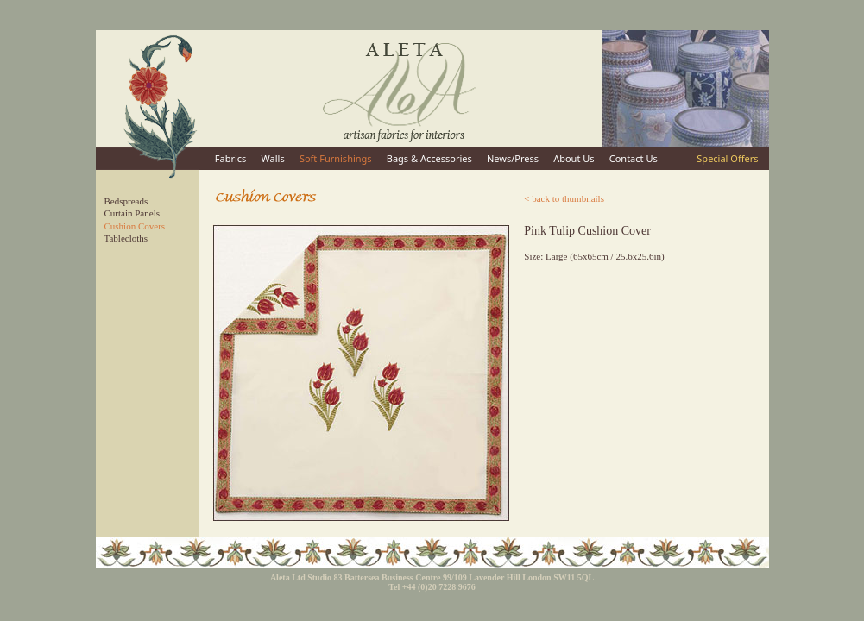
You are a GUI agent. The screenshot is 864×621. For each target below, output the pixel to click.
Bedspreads (126, 201)
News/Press (513, 158)
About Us (573, 158)
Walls (273, 158)
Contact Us (633, 158)
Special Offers (727, 158)
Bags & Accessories (429, 158)
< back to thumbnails (564, 198)
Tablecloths (126, 238)
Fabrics (231, 158)
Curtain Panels (132, 213)
